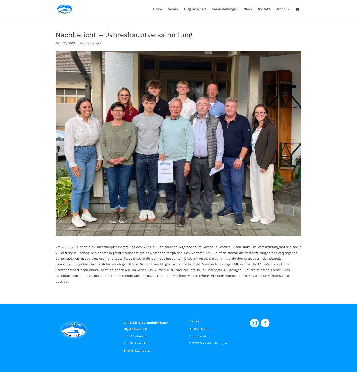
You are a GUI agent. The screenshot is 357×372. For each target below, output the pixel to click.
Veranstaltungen (225, 9)
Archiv (281, 9)
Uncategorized (90, 43)
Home (157, 9)
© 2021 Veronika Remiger (208, 343)
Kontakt (264, 9)
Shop (248, 9)
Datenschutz (198, 329)
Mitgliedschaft (195, 9)
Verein (173, 9)
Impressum (197, 336)
